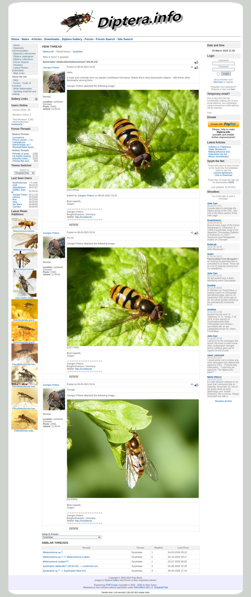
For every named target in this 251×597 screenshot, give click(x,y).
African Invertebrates (218, 156)
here (233, 89)
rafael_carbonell (215, 355)
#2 (192, 232)
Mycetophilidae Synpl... (24, 147)
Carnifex (17, 207)
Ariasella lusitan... (21, 158)
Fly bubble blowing (22, 156)
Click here (218, 82)
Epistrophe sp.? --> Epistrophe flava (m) (64, 570)
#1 (192, 67)
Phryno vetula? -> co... (23, 140)
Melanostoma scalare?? (56, 561)
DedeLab (212, 244)
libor (15, 199)
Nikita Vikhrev (214, 377)
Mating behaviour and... (219, 152)
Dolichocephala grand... (24, 320)
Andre (210, 254)
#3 (192, 384)
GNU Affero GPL (142, 587)
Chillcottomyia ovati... (24, 431)
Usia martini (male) (24, 298)
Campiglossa (19, 142)
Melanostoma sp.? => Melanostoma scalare (66, 557)
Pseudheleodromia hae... (24, 364)
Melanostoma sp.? (53, 552)
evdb (15, 185)
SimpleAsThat (161, 587)
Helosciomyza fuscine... (24, 231)
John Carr (212, 203)
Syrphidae (78, 51)
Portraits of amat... (22, 154)
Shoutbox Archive (223, 401)
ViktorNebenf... (20, 187)
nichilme (211, 309)
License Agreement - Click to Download (223, 174)
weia (15, 202)
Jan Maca (17, 204)
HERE (231, 182)
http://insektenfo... (84, 217)
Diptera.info (48, 51)
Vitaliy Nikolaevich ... (218, 149)
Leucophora (18, 137)
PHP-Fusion (112, 585)
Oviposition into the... (218, 154)
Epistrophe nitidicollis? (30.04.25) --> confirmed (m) (70, 566)
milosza (16, 197)
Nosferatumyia (20, 182)
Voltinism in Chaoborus (219, 147)
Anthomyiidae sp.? (22, 145)
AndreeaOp (17, 124)
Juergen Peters (20, 195)
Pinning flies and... (22, 161)
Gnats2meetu (214, 220)
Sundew (211, 285)
